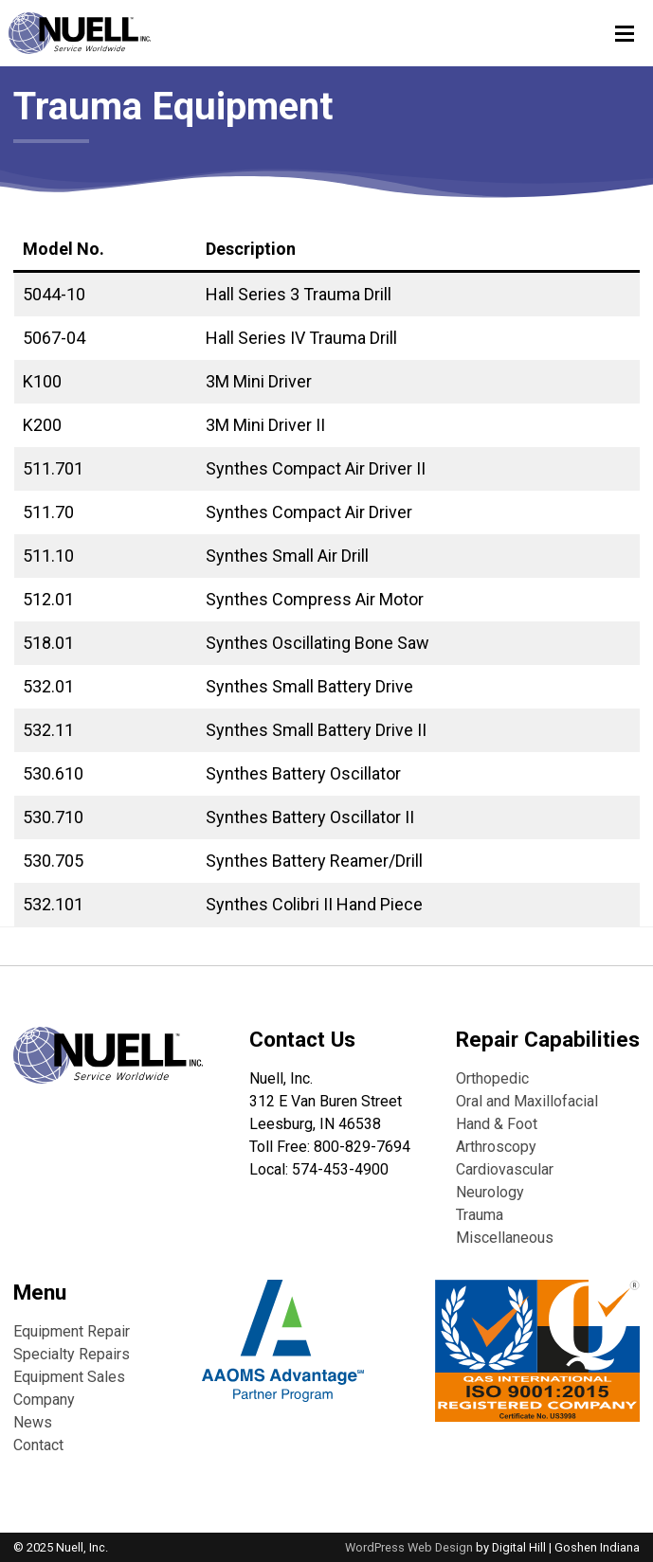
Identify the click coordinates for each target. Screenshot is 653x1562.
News (32, 1422)
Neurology (490, 1192)
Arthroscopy (496, 1147)
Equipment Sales (69, 1377)
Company (44, 1400)
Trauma (479, 1215)
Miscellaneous (504, 1238)
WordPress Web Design (409, 1547)
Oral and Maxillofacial (527, 1101)
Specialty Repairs (71, 1354)
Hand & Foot (496, 1124)
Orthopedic (492, 1078)
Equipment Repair (71, 1331)
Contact (38, 1445)
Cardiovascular (504, 1169)
